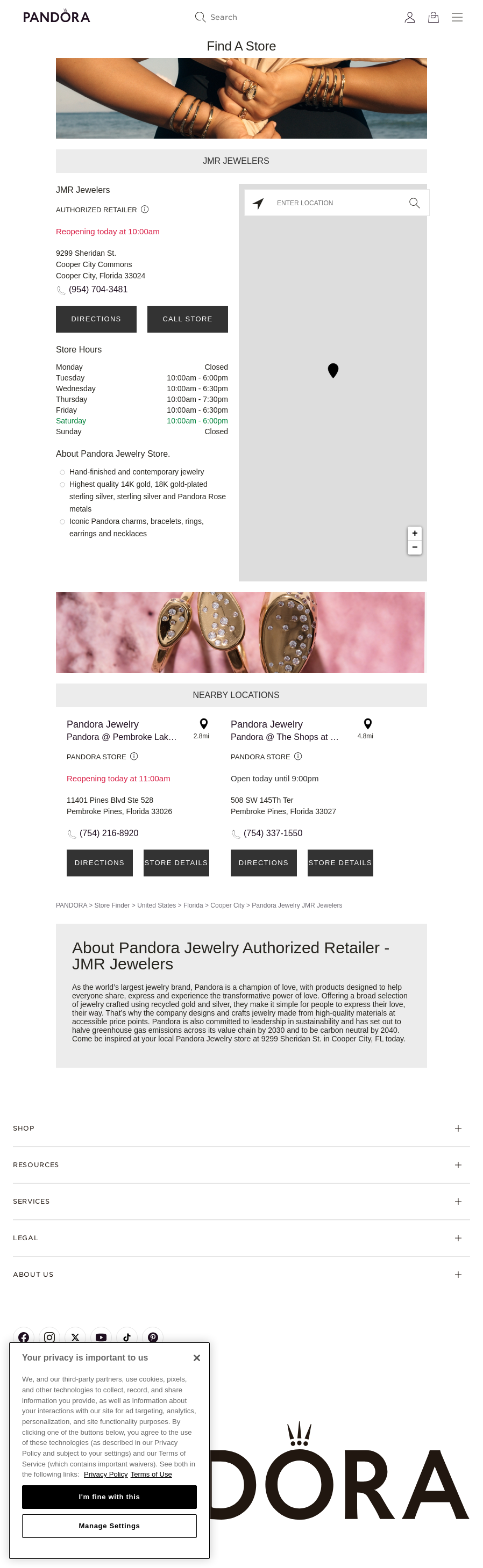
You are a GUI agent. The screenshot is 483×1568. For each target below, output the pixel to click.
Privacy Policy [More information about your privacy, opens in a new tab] (106, 1474)
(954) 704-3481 (98, 289)
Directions (96, 319)
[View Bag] (433, 17)
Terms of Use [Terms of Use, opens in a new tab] (151, 1474)
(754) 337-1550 (273, 833)
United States (156, 905)
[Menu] (457, 17)
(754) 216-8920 (109, 833)
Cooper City (227, 905)
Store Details (176, 863)
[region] (109, 1450)
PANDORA (71, 905)
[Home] (241, 1471)
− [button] (415, 547)
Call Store (187, 319)
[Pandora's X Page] (75, 1337)
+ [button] (415, 533)
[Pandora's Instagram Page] (49, 1337)
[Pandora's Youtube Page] (101, 1337)
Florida (193, 905)
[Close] (197, 1358)
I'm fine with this (109, 1497)
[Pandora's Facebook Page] (23, 1337)
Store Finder (112, 905)
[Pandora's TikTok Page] (127, 1337)
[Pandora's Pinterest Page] (153, 1337)
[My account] (410, 17)
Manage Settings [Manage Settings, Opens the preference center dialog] (109, 1526)
